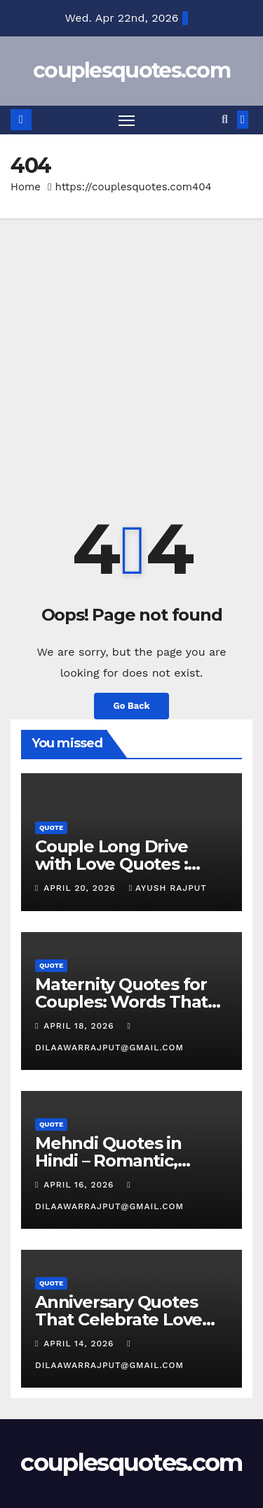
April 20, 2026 (81, 888)
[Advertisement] (131, 356)
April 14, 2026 (80, 1343)
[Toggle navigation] (127, 120)
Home (26, 187)
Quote (51, 827)
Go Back (132, 705)
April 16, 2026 (80, 1185)
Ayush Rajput (168, 888)
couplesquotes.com (131, 70)
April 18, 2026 (80, 1026)
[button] (225, 119)
